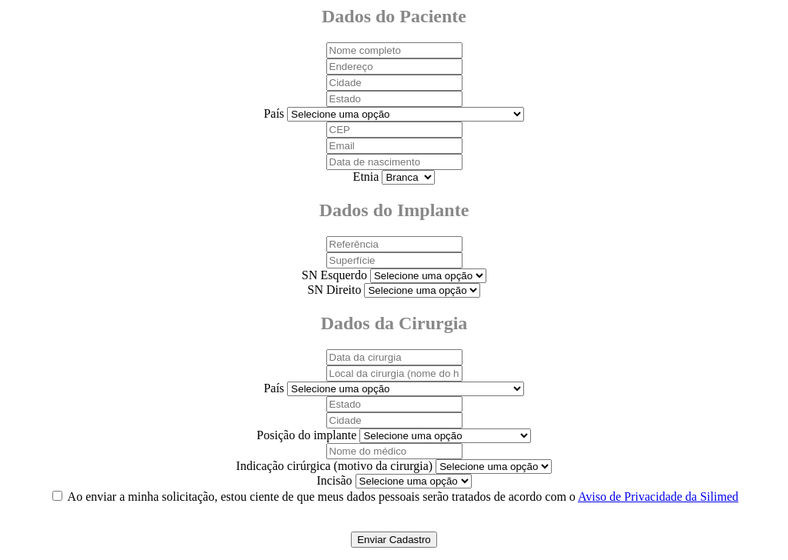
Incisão (334, 480)
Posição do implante (307, 435)
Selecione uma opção (408, 177)
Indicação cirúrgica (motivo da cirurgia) (334, 465)
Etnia (366, 176)
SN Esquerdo (334, 275)
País (274, 113)
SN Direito (335, 289)
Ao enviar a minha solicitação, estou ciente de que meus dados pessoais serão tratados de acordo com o (403, 496)
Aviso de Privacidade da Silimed (658, 496)
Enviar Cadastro (394, 539)
